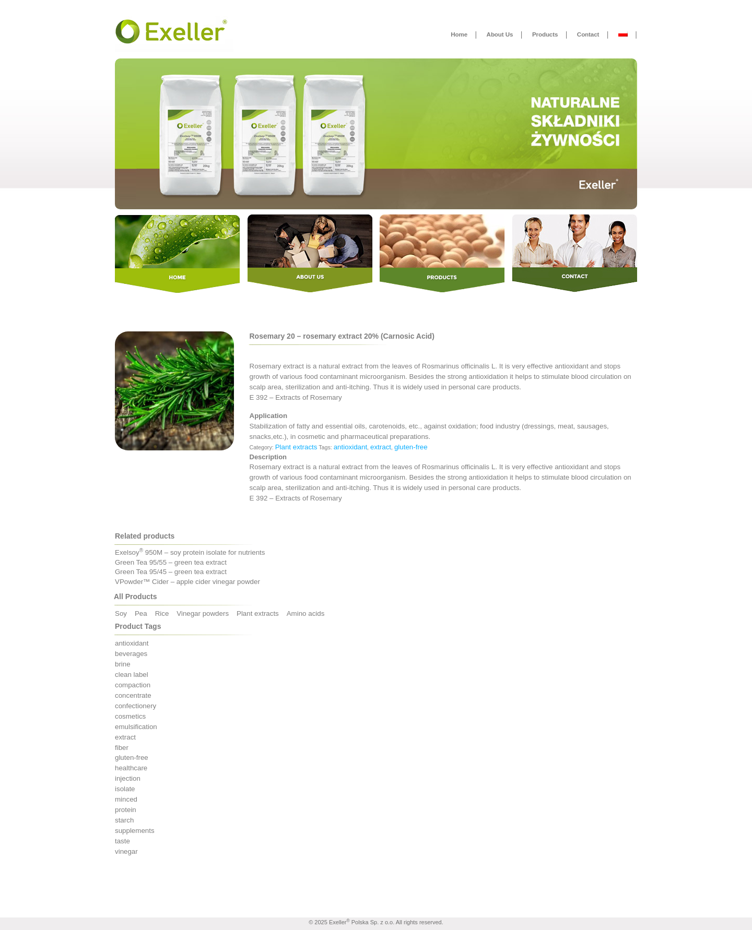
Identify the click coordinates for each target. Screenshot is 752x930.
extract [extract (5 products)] (125, 737)
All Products (135, 596)
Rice (162, 613)
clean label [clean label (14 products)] (131, 674)
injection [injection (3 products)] (127, 778)
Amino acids (306, 613)
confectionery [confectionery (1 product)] (135, 706)
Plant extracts (296, 447)
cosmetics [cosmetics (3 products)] (130, 716)
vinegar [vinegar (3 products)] (126, 851)
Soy (121, 613)
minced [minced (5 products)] (126, 799)
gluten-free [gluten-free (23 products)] (131, 757)
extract (380, 447)
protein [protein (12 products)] (125, 810)
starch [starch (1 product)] (124, 820)
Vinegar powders (203, 613)
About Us (500, 34)
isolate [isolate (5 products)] (125, 789)
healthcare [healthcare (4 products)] (131, 768)
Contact (588, 34)
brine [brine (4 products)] (123, 664)
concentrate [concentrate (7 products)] (133, 695)
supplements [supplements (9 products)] (135, 830)
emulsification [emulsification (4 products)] (136, 727)
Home (459, 34)
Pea (141, 613)
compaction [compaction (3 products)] (132, 685)
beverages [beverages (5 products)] (131, 654)
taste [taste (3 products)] (122, 841)
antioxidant (350, 447)
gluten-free (411, 447)
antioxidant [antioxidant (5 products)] (131, 643)
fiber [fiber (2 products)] (121, 748)
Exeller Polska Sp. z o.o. (361, 922)
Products (545, 34)
